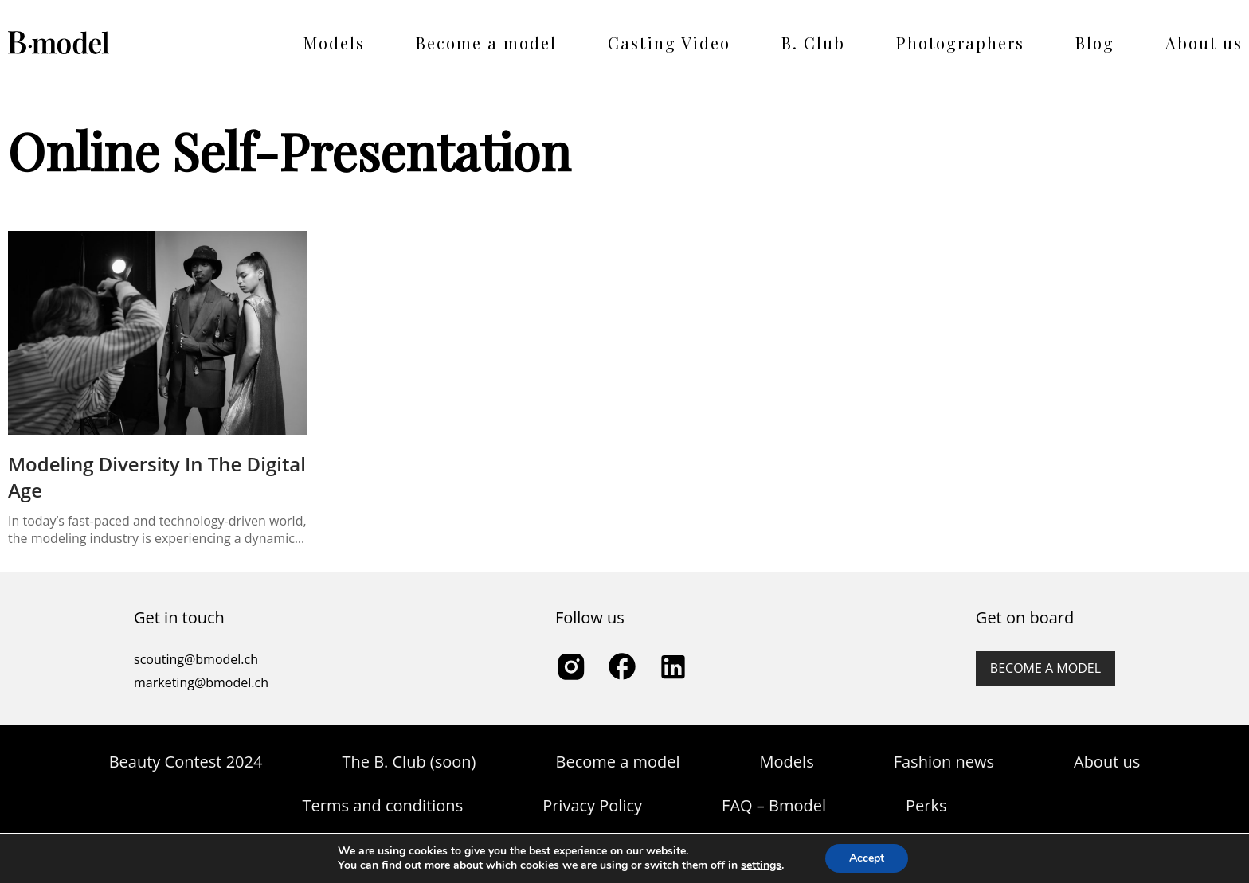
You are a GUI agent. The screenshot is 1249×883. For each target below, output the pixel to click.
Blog (1094, 42)
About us (1204, 42)
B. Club (813, 42)
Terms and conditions (383, 805)
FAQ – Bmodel (774, 805)
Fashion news (944, 761)
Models (334, 42)
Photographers (960, 42)
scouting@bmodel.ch (196, 659)
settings (761, 865)
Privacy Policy (592, 805)
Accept (866, 857)
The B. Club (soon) (409, 761)
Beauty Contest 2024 (186, 761)
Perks (926, 805)
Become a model (486, 42)
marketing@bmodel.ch (201, 682)
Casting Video (669, 42)
